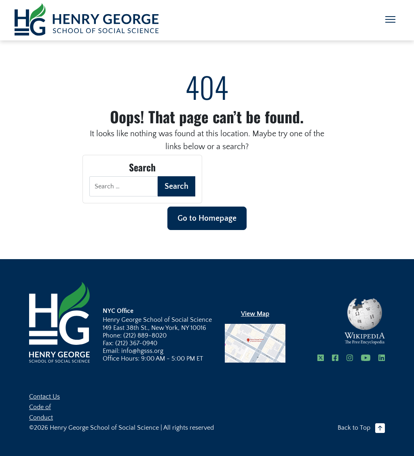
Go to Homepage (207, 218)
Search (176, 186)
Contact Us (44, 396)
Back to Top (361, 428)
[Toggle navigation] (390, 19)
